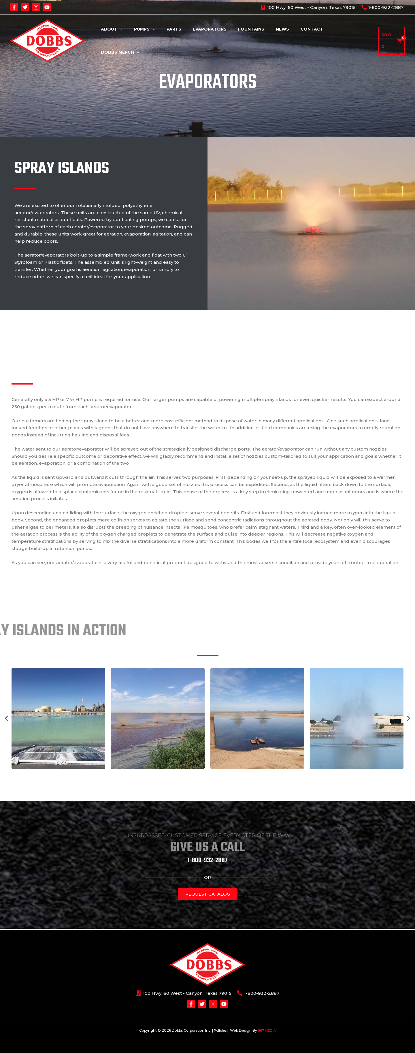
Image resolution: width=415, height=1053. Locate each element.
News (284, 40)
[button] (6, 718)
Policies (219, 1030)
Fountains (256, 40)
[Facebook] (14, 7)
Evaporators (218, 40)
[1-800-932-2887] (382, 7)
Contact (310, 40)
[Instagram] (36, 7)
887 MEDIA (267, 1030)
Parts (186, 40)
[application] (139, 40)
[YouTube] (47, 7)
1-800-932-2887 (208, 860)
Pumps (160, 40)
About (131, 40)
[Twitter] (25, 7)
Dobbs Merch (349, 40)
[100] (308, 7)
